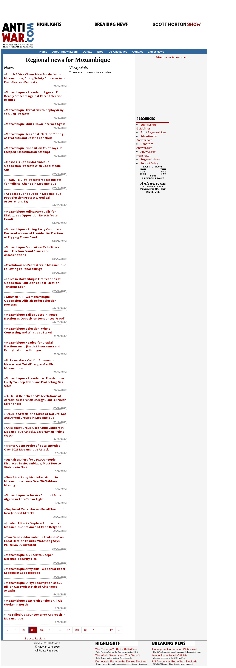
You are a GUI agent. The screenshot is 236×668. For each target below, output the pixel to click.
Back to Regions (35, 638)
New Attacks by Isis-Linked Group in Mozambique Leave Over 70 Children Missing (31, 481)
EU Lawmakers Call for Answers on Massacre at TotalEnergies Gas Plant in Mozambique (32, 364)
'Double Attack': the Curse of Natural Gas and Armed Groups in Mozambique (35, 416)
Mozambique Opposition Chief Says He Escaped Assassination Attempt (33, 150)
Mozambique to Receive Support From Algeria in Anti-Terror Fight (32, 497)
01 (15, 630)
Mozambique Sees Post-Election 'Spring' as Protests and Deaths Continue (34, 136)
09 (86, 630)
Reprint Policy (149, 163)
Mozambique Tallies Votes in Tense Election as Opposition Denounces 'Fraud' (34, 316)
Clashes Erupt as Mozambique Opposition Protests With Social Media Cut (32, 166)
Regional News (150, 159)
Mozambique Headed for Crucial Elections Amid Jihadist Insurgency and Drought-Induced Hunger (32, 346)
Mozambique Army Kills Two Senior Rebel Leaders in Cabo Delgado (34, 571)
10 (94, 630)
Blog (100, 51)
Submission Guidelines (146, 126)
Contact (137, 51)
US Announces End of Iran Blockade (174, 661)
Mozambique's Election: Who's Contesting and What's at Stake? (28, 330)
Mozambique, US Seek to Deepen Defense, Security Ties (29, 557)
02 (24, 630)
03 (33, 630)
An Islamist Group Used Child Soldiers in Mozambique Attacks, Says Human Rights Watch (34, 431)
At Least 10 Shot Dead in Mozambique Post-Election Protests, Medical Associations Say (32, 197)
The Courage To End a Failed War (116, 649)
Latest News (156, 51)
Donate (87, 51)
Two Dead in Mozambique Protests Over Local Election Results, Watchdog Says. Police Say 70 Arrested (34, 541)
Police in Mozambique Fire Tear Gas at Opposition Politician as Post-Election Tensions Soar (32, 283)
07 (68, 630)
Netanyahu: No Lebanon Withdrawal (174, 649)
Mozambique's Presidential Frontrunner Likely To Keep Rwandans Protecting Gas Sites (34, 382)
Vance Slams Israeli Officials (169, 655)
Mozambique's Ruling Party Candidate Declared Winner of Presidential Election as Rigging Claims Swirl (33, 233)
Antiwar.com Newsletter (146, 153)
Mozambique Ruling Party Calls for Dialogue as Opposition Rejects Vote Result (30, 215)
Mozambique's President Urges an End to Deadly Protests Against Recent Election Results (35, 96)
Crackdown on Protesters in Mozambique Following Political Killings (35, 267)
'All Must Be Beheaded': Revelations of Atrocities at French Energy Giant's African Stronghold (35, 400)
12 (111, 630)
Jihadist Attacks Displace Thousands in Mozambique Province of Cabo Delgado (33, 525)
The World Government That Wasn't (117, 655)
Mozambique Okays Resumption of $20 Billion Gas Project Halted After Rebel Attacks (33, 586)
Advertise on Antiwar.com (171, 57)
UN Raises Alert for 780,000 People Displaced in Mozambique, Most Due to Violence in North (32, 463)
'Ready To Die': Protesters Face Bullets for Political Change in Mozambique (32, 182)
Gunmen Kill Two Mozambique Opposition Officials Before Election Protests (30, 300)
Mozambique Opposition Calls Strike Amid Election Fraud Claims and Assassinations (31, 251)
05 (50, 630)
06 (59, 630)
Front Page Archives (153, 132)
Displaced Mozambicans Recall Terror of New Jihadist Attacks (34, 511)
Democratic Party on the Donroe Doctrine (121, 661)
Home (43, 51)
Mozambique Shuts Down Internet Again (35, 124)
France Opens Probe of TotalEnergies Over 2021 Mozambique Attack (32, 447)
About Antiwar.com (65, 51)
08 (77, 630)
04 (41, 630)
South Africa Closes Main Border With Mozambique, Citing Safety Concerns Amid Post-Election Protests (35, 78)
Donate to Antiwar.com (144, 146)
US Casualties (118, 51)
